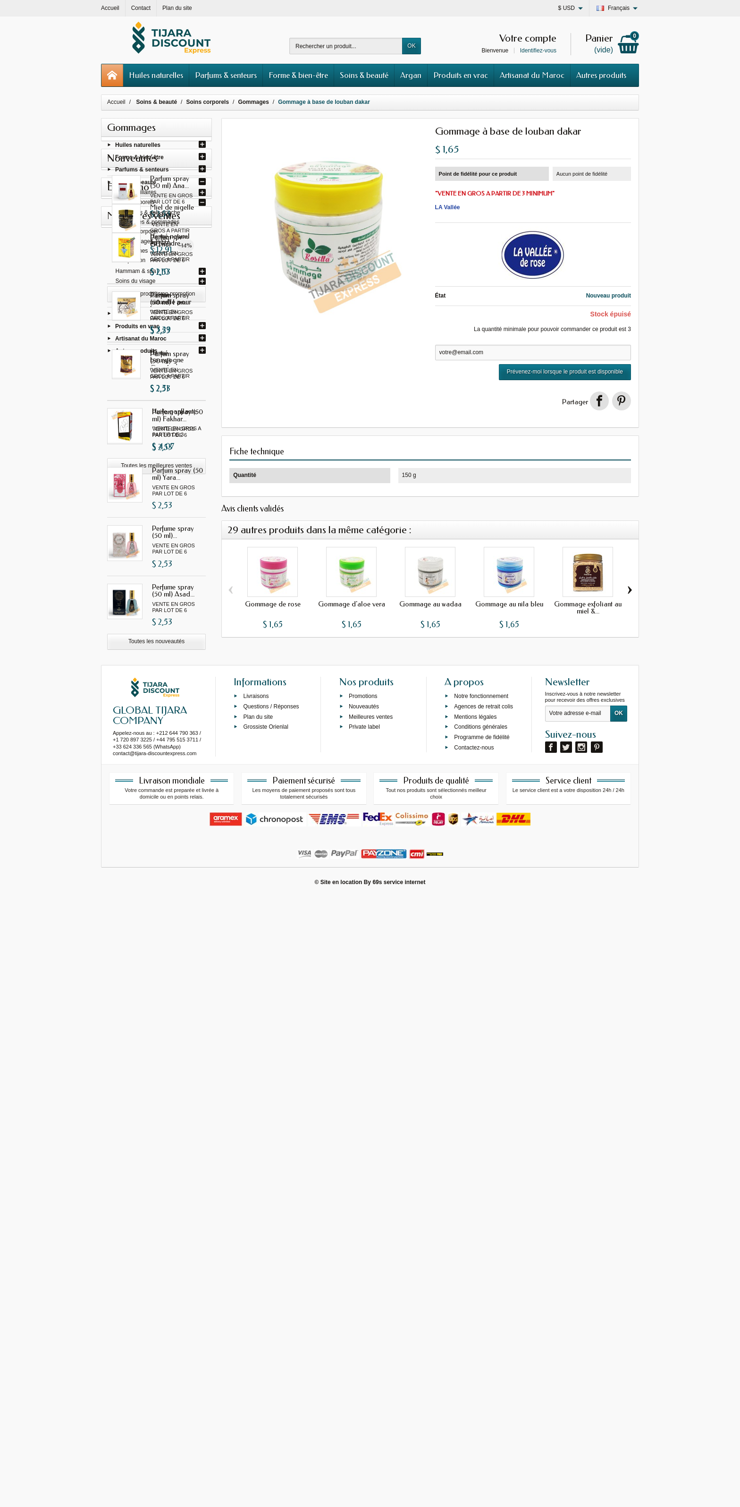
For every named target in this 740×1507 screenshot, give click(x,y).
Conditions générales (480, 1336)
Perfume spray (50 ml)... (173, 753)
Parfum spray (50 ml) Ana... (177, 403)
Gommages (138, 243)
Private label (364, 1336)
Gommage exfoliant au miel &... (588, 607)
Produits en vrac (460, 75)
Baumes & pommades (151, 224)
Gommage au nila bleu (509, 604)
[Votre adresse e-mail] (578, 1323)
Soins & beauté (364, 75)
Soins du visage (136, 283)
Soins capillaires (136, 194)
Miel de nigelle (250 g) (174, 916)
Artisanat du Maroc (532, 75)
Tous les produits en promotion (156, 974)
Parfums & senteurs (226, 75)
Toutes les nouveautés (156, 863)
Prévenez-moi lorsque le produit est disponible (565, 371)
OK (411, 46)
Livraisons (256, 1305)
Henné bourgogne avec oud (178, 1144)
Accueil (116, 102)
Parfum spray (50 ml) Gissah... (177, 462)
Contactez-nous (474, 1357)
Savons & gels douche (152, 214)
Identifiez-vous (538, 50)
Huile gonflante (174, 1199)
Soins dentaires (135, 292)
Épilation (134, 262)
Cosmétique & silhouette (146, 301)
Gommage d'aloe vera (351, 604)
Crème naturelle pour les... (175, 1086)
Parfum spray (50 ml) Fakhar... (177, 637)
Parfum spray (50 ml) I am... (177, 520)
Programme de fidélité (481, 1346)
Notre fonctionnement (481, 1305)
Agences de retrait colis (483, 1315)
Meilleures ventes (371, 1326)
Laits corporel (141, 233)
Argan (410, 75)
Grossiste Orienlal (265, 1336)
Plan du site (258, 1326)
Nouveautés (364, 1315)
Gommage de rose (273, 604)
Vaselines (136, 252)
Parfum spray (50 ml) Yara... (177, 695)
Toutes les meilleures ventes (156, 1254)
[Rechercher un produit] (346, 46)
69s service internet (398, 1491)
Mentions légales (475, 1326)
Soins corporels (135, 204)
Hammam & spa (136, 273)
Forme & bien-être (298, 75)
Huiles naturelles (156, 75)
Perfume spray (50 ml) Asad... (173, 812)
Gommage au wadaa (430, 604)
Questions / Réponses (271, 1315)
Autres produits (601, 75)
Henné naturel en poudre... (176, 1028)
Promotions (363, 1305)
